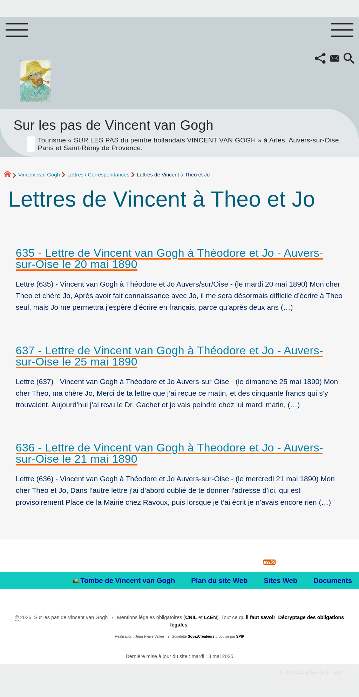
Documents (332, 580)
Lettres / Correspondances (98, 174)
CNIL (191, 617)
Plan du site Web (219, 580)
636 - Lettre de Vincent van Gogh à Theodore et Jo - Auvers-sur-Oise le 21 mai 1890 (169, 453)
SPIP (240, 636)
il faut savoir (261, 617)
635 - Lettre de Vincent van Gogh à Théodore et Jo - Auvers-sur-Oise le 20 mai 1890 (169, 258)
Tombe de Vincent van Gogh (124, 580)
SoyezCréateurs (201, 636)
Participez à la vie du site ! (312, 672)
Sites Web (280, 580)
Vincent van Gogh (39, 174)
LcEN (210, 617)
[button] (320, 59)
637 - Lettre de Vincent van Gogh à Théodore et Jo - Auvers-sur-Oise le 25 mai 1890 (169, 356)
